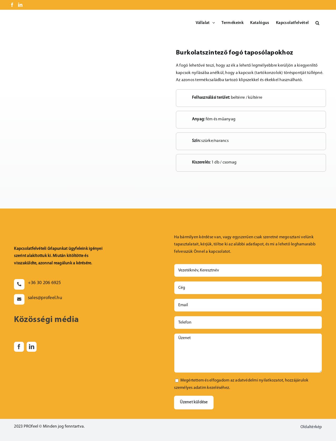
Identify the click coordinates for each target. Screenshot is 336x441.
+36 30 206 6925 (44, 282)
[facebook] (19, 347)
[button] (317, 23)
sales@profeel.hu (45, 297)
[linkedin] (32, 347)
